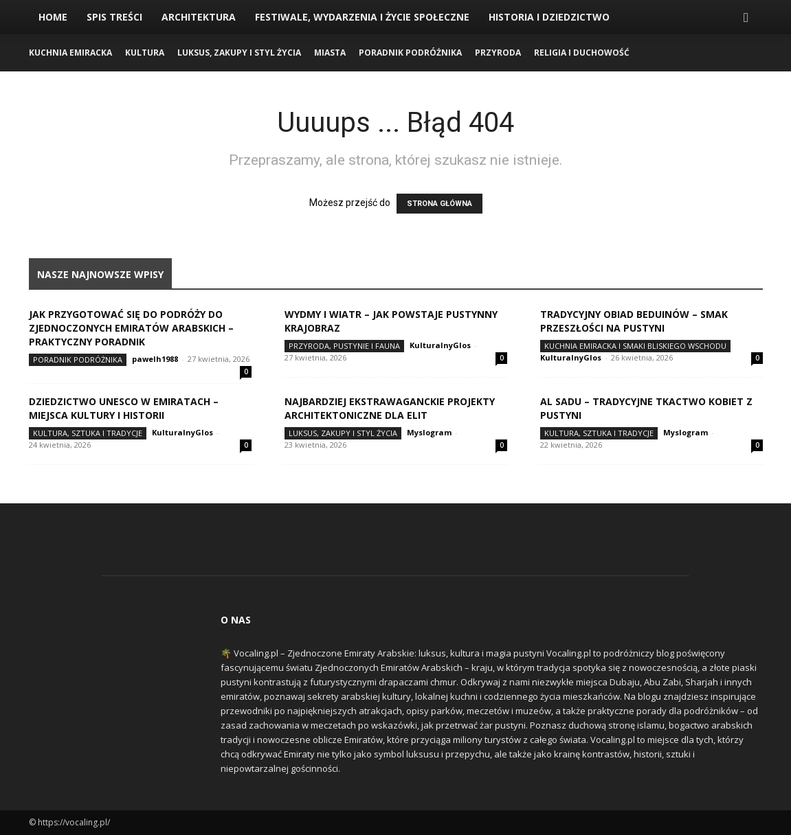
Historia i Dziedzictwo (549, 16)
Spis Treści (114, 16)
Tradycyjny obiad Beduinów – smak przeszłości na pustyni (634, 321)
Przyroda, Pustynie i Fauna (344, 346)
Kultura (144, 52)
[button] (746, 18)
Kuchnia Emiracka (70, 52)
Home (52, 16)
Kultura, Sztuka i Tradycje (87, 433)
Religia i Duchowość (582, 52)
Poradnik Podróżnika (410, 52)
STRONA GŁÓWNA (439, 203)
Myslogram (429, 432)
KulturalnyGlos (440, 345)
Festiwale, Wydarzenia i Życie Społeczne (362, 16)
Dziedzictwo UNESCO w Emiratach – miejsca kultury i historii (124, 408)
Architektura (198, 16)
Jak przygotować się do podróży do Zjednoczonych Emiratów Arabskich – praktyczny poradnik (131, 328)
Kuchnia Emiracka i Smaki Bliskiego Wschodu (635, 346)
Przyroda (498, 52)
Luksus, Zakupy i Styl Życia (239, 52)
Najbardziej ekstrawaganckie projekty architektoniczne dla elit (390, 408)
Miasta (330, 52)
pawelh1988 (155, 359)
